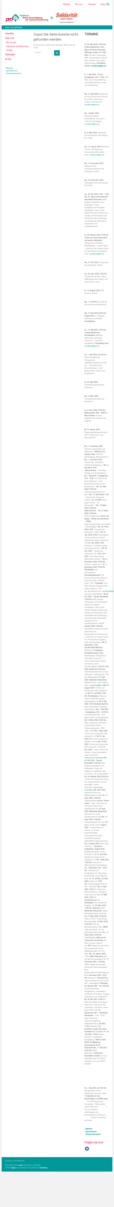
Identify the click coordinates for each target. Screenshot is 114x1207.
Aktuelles (66, 4)
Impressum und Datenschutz (17, 46)
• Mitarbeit (9, 68)
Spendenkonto (11, 71)
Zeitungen (92, 4)
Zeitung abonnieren (13, 73)
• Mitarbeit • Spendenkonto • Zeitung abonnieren (92, 1131)
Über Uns (78, 4)
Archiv (103, 4)
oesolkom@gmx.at (91, 105)
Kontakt (9, 50)
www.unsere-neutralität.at (94, 758)
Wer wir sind (11, 42)
